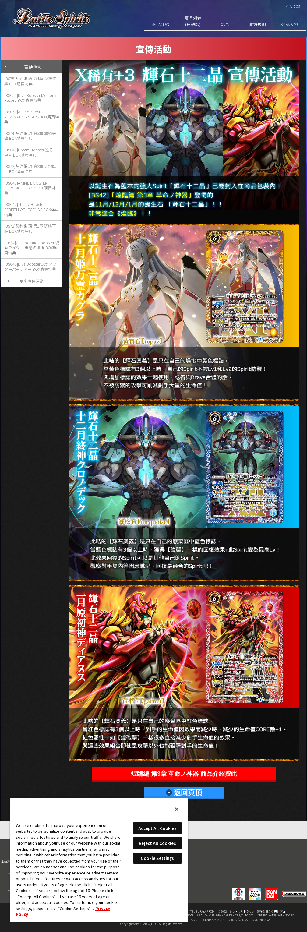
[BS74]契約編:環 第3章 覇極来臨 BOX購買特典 (30, 135)
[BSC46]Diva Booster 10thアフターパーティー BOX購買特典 (30, 266)
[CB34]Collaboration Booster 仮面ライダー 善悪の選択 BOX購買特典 (31, 248)
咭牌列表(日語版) (192, 20)
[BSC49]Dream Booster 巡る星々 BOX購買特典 (28, 152)
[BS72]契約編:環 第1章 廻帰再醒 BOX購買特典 (30, 228)
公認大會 (289, 24)
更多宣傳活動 (32, 281)
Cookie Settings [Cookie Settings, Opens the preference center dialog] (157, 858)
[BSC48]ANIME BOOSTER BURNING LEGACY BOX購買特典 (30, 188)
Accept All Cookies (157, 828)
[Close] (176, 809)
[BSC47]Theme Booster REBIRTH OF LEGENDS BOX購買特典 (31, 209)
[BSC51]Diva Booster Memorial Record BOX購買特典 (30, 97)
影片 (225, 24)
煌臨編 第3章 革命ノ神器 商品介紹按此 (184, 773)
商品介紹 (160, 24)
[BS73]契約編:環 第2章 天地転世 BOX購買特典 (30, 168)
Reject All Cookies (157, 843)
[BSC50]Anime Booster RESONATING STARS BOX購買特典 (31, 117)
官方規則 (257, 24)
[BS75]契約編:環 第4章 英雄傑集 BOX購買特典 (30, 81)
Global (295, 6)
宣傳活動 (33, 66)
